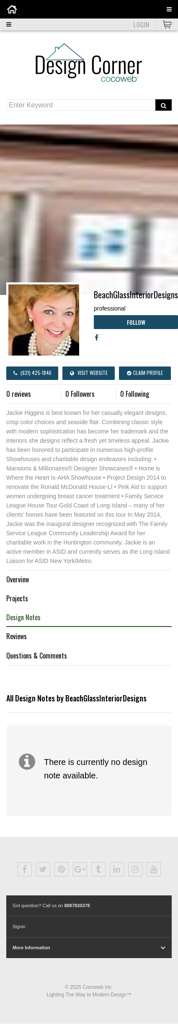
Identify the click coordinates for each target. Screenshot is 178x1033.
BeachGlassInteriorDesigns (136, 294)
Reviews (16, 636)
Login (142, 24)
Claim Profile (145, 372)
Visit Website (89, 372)
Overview (17, 579)
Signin (19, 926)
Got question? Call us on (51, 905)
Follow (136, 322)
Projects (17, 598)
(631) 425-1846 (32, 372)
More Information (31, 947)
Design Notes (23, 617)
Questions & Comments (36, 656)
